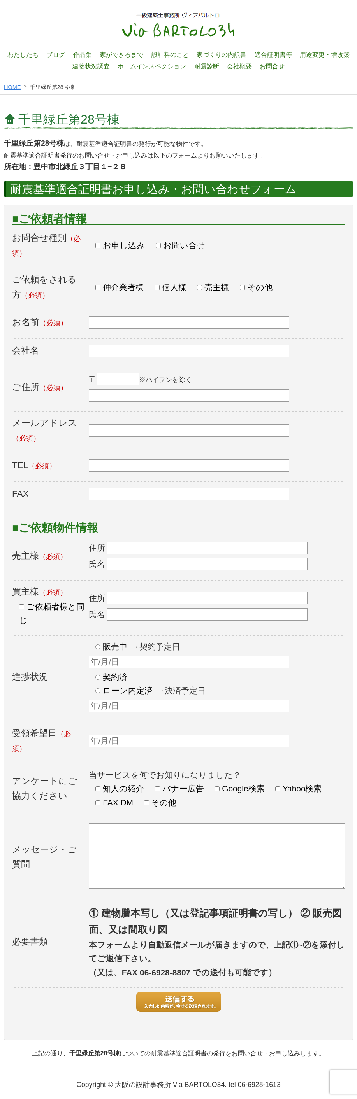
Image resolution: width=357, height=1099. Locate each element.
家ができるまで (121, 54)
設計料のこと (170, 54)
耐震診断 (206, 66)
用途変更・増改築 (325, 54)
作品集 (82, 54)
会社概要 (239, 66)
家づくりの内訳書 (221, 54)
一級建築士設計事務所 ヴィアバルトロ (178, 25)
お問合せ (272, 66)
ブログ (55, 54)
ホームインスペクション (152, 66)
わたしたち (23, 54)
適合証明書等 (273, 54)
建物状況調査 (91, 66)
